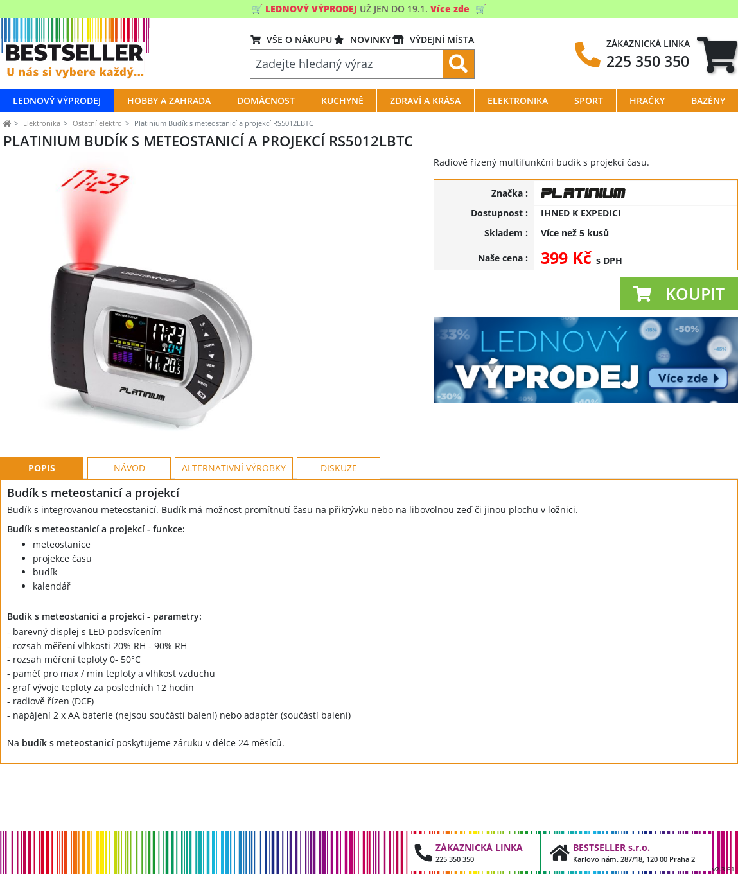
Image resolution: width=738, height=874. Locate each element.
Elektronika (41, 123)
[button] (679, 293)
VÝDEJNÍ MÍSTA (433, 39)
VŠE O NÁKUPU (291, 39)
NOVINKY (362, 39)
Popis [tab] (41, 526)
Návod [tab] (129, 526)
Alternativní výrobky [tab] (234, 526)
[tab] (717, 54)
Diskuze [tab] (339, 526)
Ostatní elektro (97, 123)
